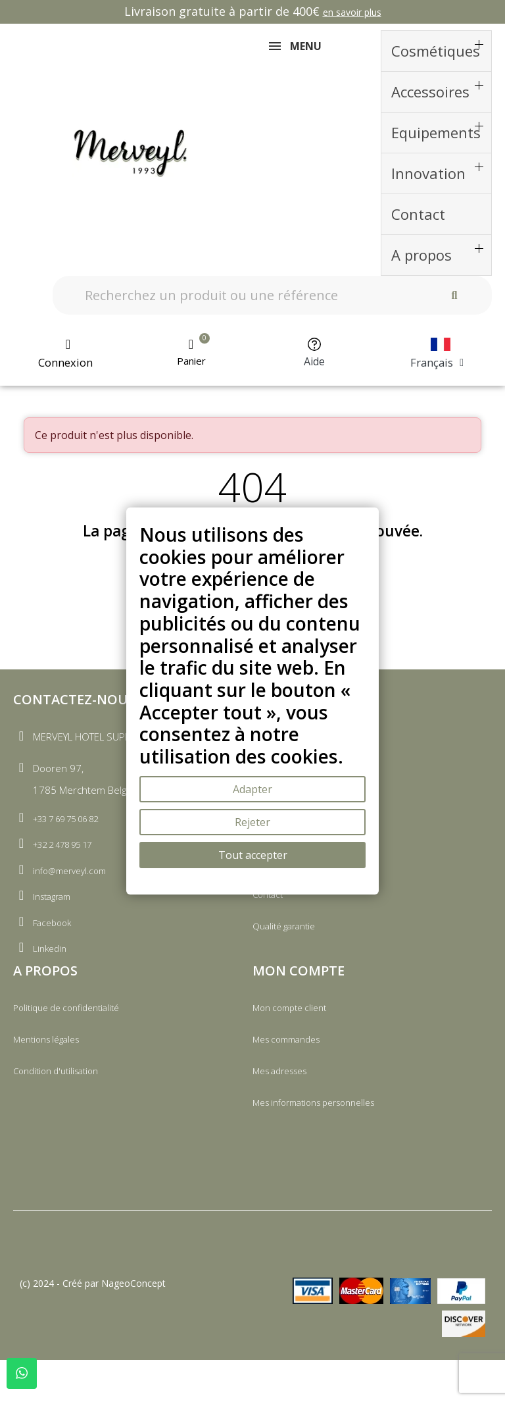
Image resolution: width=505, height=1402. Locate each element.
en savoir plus (352, 12)
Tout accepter (252, 855)
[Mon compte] (68, 362)
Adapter (252, 789)
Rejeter (252, 822)
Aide (314, 369)
